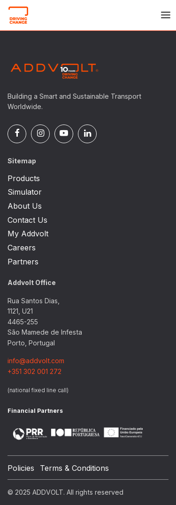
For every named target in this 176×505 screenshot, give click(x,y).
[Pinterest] (63, 133)
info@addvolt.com (36, 361)
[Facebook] (17, 133)
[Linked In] (87, 133)
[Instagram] (40, 133)
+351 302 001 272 (34, 371)
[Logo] (54, 15)
